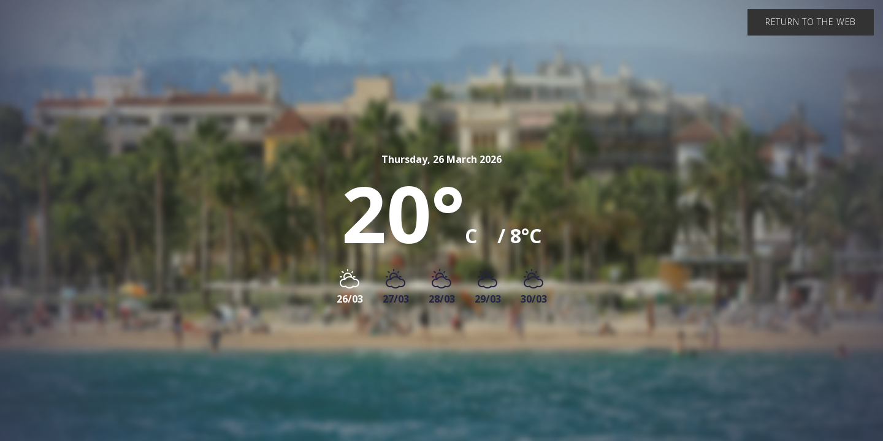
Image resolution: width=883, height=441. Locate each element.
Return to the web (810, 22)
